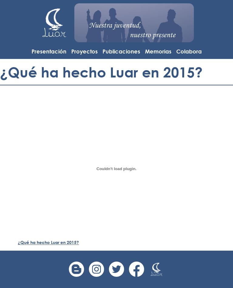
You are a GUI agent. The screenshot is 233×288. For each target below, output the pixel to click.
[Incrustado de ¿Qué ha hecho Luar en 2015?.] (116, 168)
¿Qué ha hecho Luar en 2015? (48, 242)
